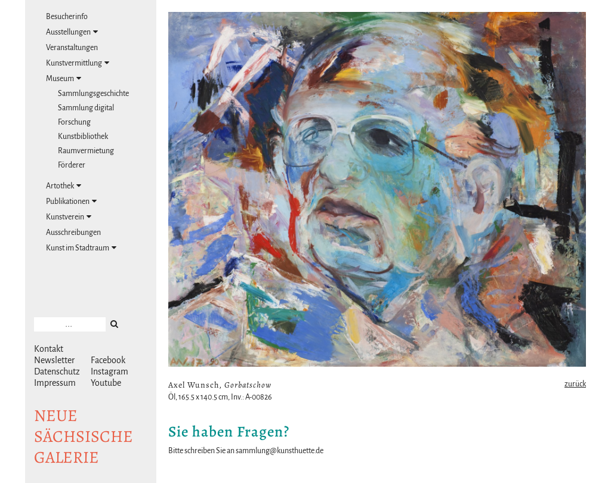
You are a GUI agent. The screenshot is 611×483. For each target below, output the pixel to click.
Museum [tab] (63, 78)
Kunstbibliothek (83, 136)
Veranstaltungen (72, 48)
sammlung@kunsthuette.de (279, 451)
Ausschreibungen (73, 232)
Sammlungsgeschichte (93, 93)
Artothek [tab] (63, 185)
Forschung (74, 122)
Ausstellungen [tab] (72, 31)
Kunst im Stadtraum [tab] (81, 247)
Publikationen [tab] (71, 201)
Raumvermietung (86, 151)
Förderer (71, 165)
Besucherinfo (67, 17)
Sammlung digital (86, 108)
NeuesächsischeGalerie (83, 436)
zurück (575, 384)
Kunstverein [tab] (68, 216)
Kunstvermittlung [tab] (77, 62)
